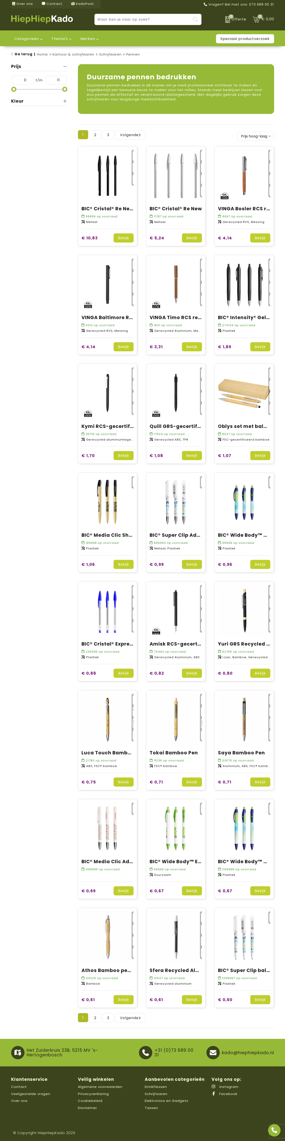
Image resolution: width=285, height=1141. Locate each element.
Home (42, 54)
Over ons (22, 3)
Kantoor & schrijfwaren (73, 54)
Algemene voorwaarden (100, 1085)
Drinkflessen (156, 1085)
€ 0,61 (88, 998)
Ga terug (23, 54)
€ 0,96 (225, 563)
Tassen (151, 1106)
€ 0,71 (156, 780)
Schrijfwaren (110, 54)
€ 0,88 (88, 672)
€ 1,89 (224, 345)
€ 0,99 (157, 563)
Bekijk (123, 236)
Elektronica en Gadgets (166, 1099)
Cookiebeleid (90, 1099)
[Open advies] (274, 1130)
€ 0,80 (225, 672)
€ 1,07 (224, 454)
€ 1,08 (156, 454)
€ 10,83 (89, 236)
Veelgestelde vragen (30, 1092)
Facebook (224, 1092)
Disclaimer (87, 1106)
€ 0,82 (157, 672)
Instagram (225, 1085)
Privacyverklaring (93, 1092)
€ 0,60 (225, 998)
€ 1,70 (88, 454)
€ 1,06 (88, 563)
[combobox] (143, 19)
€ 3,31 (156, 345)
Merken (87, 38)
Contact (52, 3)
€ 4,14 (225, 236)
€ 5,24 (157, 236)
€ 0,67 (157, 889)
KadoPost (82, 3)
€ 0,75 (88, 780)
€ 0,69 (88, 889)
